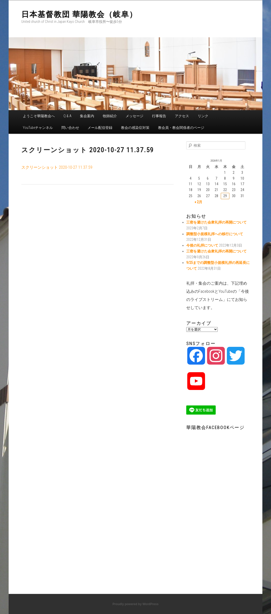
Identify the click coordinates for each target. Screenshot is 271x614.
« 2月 (198, 202)
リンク (203, 116)
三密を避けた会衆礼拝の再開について (216, 222)
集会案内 (87, 116)
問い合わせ (70, 128)
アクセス (182, 116)
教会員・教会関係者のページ (181, 128)
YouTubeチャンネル (38, 128)
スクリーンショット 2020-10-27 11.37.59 (56, 167)
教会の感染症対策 (135, 128)
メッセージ (134, 116)
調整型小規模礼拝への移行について (214, 234)
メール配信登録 (100, 128)
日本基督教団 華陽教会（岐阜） (79, 14)
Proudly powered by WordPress (135, 604)
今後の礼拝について (202, 245)
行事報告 (159, 116)
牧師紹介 (110, 116)
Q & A (67, 116)
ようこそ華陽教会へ (39, 116)
